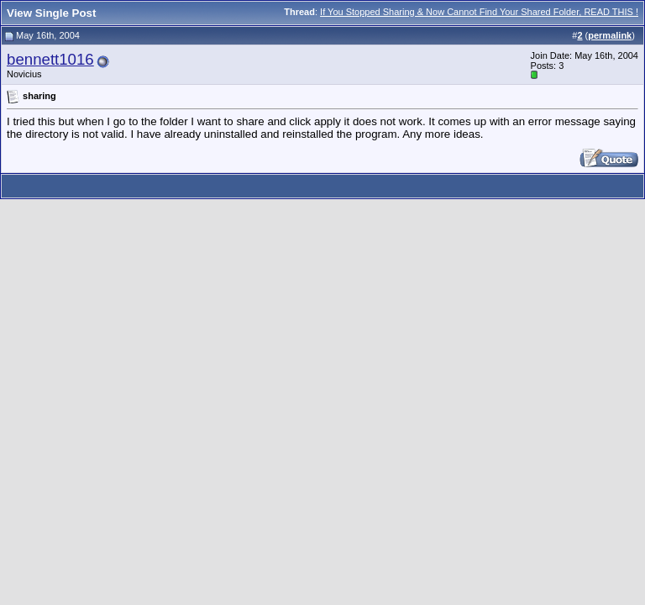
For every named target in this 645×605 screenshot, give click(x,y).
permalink (610, 35)
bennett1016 (50, 59)
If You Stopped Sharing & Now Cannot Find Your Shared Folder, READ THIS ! (479, 12)
